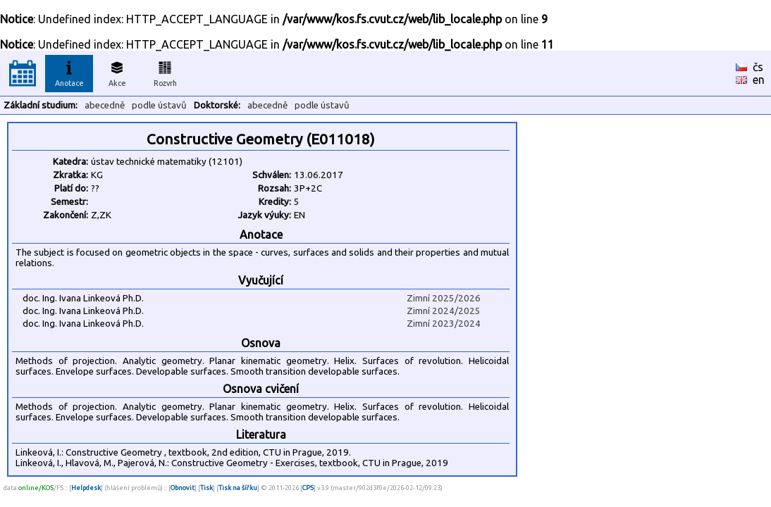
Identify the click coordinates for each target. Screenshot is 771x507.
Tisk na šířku (237, 488)
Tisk (206, 488)
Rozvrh (165, 71)
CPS (308, 488)
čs (758, 67)
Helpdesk (86, 488)
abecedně (105, 105)
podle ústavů (159, 105)
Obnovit (183, 488)
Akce (117, 71)
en (759, 79)
